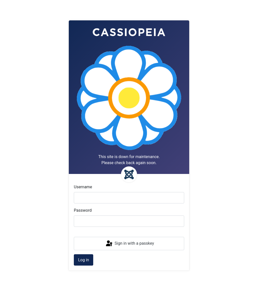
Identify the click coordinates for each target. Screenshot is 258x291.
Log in (83, 260)
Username (83, 187)
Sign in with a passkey (129, 243)
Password (83, 210)
